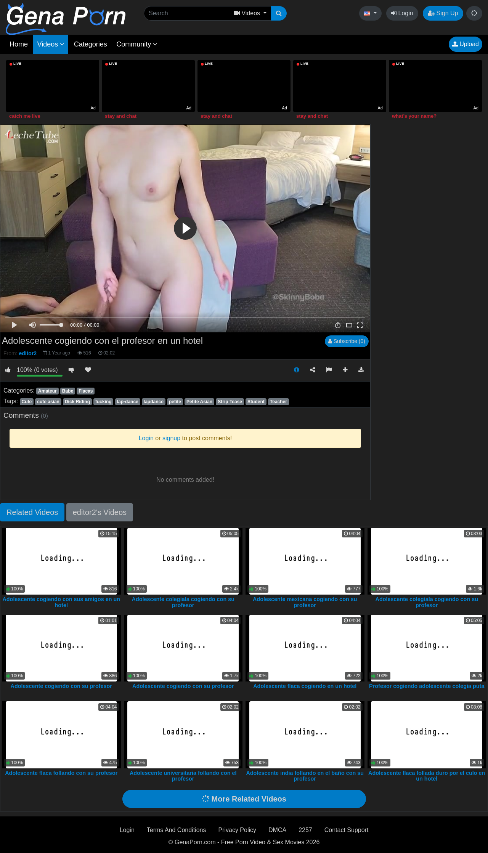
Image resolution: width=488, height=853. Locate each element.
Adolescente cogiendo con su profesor (61, 686)
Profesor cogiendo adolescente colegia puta (426, 686)
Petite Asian (199, 401)
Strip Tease (230, 401)
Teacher (278, 401)
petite (175, 401)
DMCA (277, 830)
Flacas (86, 391)
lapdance (154, 401)
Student (256, 401)
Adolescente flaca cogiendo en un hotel (304, 686)
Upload (465, 44)
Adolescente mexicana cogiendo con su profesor (305, 602)
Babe (67, 391)
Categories (90, 44)
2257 (305, 830)
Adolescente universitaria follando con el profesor (183, 776)
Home (19, 44)
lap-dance (127, 401)
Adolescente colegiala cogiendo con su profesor (183, 602)
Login (402, 13)
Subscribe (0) (346, 341)
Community (136, 44)
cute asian (48, 401)
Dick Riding (77, 401)
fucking (103, 401)
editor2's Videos (100, 512)
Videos (50, 44)
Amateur (47, 391)
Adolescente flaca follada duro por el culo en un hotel (426, 776)
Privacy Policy (237, 830)
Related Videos (32, 512)
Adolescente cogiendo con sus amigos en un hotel (61, 602)
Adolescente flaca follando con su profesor (61, 773)
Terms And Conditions (176, 830)
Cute (26, 401)
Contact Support (346, 830)
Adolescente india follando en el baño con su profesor (305, 776)
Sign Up (443, 13)
